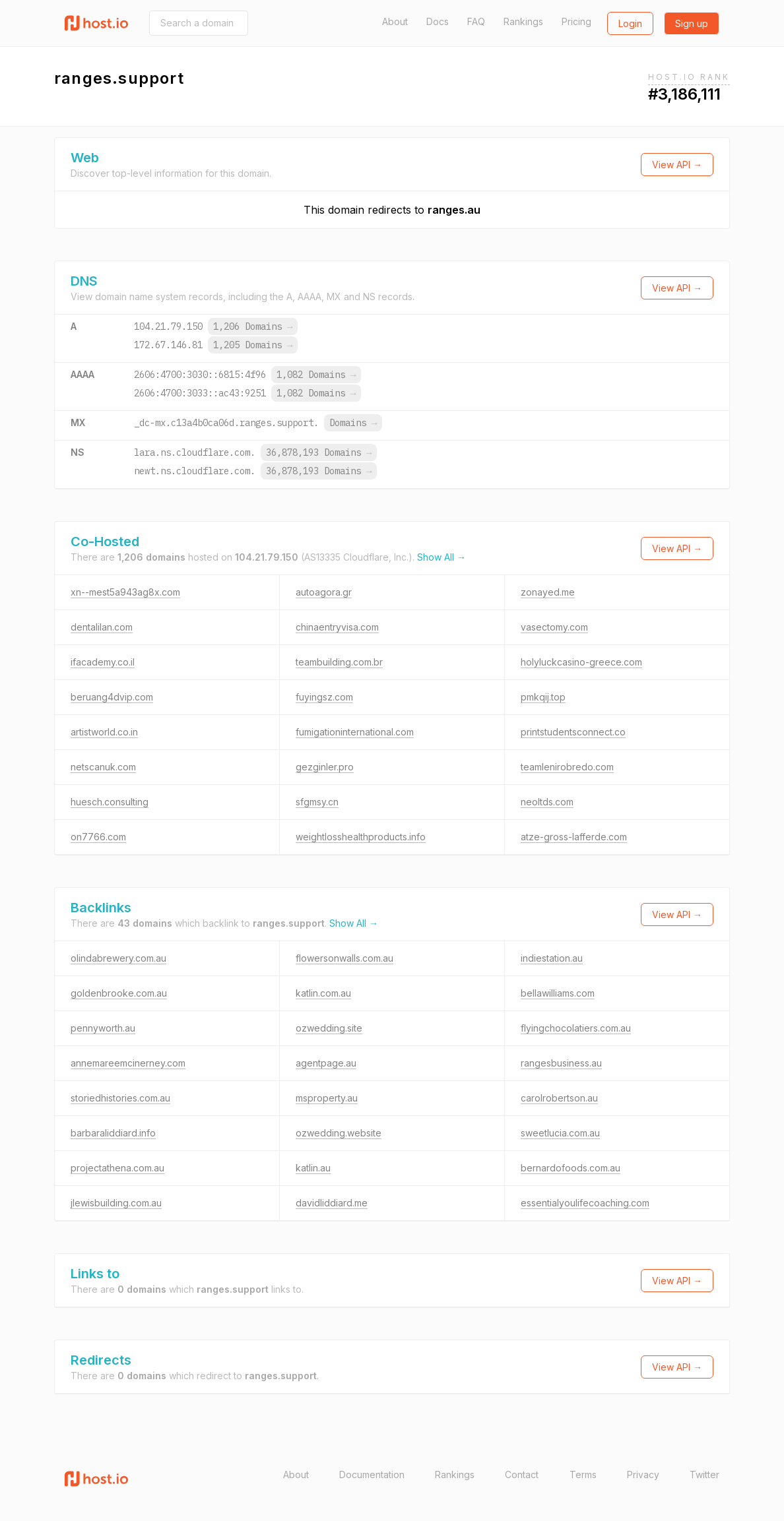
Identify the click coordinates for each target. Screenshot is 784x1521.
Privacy (643, 1474)
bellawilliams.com (558, 993)
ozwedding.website (338, 1132)
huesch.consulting (109, 801)
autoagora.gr (324, 592)
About (395, 21)
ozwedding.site (329, 1028)
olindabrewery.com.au (118, 958)
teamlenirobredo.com (567, 766)
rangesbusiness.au (561, 1063)
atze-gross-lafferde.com (574, 836)
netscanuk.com (103, 766)
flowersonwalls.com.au (344, 958)
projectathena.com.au (117, 1167)
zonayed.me (548, 592)
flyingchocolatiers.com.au (576, 1028)
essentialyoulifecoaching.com (585, 1202)
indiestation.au (552, 958)
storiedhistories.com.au (120, 1097)
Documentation (372, 1474)
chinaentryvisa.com (337, 627)
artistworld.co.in (104, 731)
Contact (522, 1474)
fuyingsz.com (324, 696)
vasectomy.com (554, 627)
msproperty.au (327, 1097)
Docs (437, 21)
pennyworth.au (103, 1028)
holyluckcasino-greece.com (581, 661)
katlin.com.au (323, 993)
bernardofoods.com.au (570, 1167)
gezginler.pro (325, 766)
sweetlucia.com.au (560, 1132)
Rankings (523, 21)
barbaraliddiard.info (113, 1132)
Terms (583, 1474)
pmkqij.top (543, 696)
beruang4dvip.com (112, 696)
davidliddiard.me (332, 1202)
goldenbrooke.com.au (119, 993)
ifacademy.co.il (103, 661)
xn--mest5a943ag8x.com (125, 592)
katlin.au (313, 1167)
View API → (677, 164)
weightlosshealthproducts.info (361, 836)
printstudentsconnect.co (573, 731)
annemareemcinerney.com (128, 1063)
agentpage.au (326, 1063)
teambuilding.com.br (339, 661)
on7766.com (98, 836)
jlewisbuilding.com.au (116, 1202)
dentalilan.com (102, 627)
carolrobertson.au (559, 1097)
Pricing (576, 21)
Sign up (691, 23)
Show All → (441, 557)
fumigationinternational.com (355, 731)
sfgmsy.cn (317, 801)
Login (630, 23)
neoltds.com (547, 801)
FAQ (476, 21)
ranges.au (454, 209)
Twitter (704, 1474)
